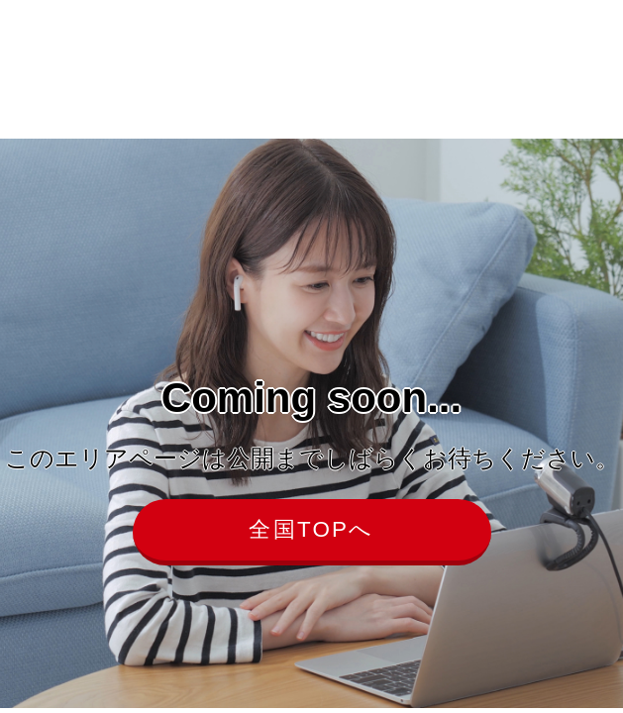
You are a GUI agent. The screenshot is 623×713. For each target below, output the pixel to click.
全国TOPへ (311, 529)
